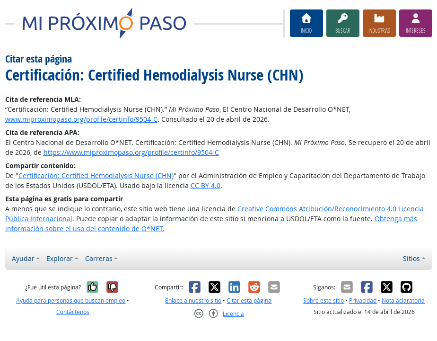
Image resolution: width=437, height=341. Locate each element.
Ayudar (23, 258)
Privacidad (362, 300)
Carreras (99, 258)
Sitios (411, 258)
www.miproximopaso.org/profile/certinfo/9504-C (81, 119)
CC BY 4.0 (205, 185)
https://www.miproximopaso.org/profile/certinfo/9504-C (131, 152)
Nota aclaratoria (403, 300)
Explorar (59, 258)
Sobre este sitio (323, 300)
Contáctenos (72, 312)
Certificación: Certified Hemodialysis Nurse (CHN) (96, 175)
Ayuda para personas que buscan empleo (70, 300)
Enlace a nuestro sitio (193, 300)
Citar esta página (249, 300)
